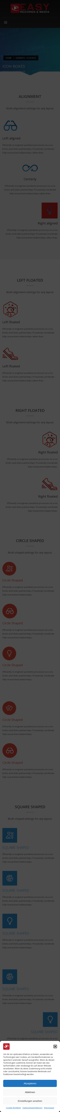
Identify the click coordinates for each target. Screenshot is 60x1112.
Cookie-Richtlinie (13, 1107)
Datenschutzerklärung (32, 1107)
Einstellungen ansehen (30, 1101)
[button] (55, 1046)
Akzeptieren (30, 1083)
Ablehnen (30, 1092)
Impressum (49, 1107)
